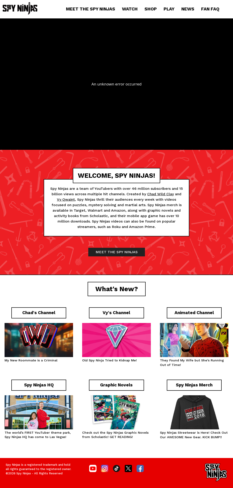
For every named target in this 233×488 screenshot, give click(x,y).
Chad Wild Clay (160, 194)
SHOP (150, 9)
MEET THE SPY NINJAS (90, 9)
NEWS (187, 9)
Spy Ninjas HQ (16, 437)
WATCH (130, 9)
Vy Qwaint (66, 199)
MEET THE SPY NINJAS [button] (117, 252)
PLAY (169, 9)
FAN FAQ (210, 9)
